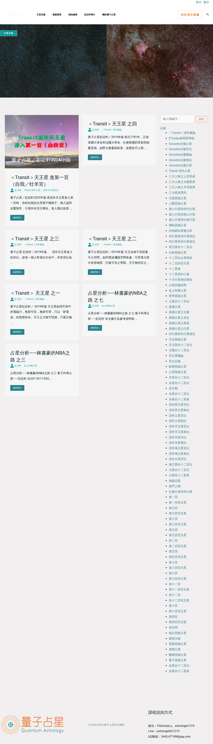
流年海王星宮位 (179, 448)
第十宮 (173, 605)
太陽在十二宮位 (179, 350)
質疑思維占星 (177, 644)
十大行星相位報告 (180, 279)
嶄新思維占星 (177, 366)
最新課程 (53, 14)
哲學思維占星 (177, 296)
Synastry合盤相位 (180, 160)
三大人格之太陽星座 (182, 182)
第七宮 (173, 508)
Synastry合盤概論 (180, 154)
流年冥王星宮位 (179, 404)
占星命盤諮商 (177, 285)
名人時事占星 (177, 290)
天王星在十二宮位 (180, 345)
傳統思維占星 (177, 225)
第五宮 (173, 551)
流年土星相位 (177, 421)
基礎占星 (175, 307)
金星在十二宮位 (179, 665)
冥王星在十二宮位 (180, 247)
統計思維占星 (177, 633)
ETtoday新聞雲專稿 (181, 138)
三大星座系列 (177, 192)
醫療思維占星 (177, 655)
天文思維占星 (177, 339)
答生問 (173, 627)
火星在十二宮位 (179, 470)
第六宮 (173, 573)
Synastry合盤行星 (180, 165)
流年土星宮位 (177, 415)
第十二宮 (175, 595)
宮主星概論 (176, 355)
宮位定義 (175, 361)
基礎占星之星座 (179, 323)
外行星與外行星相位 (182, 334)
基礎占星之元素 (179, 312)
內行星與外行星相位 (182, 241)
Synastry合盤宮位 (180, 149)
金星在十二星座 (179, 671)
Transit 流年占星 (179, 171)
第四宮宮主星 (177, 622)
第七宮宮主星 (177, 513)
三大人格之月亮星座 (182, 187)
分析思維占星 (177, 252)
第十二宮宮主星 (179, 600)
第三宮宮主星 (177, 524)
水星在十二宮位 (179, 394)
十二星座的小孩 (179, 274)
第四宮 (173, 616)
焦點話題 (175, 480)
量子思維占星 (177, 660)
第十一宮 (175, 584)
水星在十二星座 (179, 399)
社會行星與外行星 (180, 491)
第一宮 (173, 497)
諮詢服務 (66, 14)
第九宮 (173, 530)
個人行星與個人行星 (182, 214)
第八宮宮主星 (177, 567)
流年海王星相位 (179, 453)
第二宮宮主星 (177, 546)
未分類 (173, 388)
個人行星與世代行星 (182, 209)
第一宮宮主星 (177, 502)
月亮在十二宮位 (179, 377)
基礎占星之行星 (179, 328)
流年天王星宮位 (179, 426)
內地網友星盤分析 (180, 230)
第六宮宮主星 (177, 578)
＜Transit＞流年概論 (182, 133)
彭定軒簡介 (80, 14)
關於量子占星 (96, 14)
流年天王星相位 (179, 432)
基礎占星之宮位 (179, 317)
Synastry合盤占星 (180, 144)
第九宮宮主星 (177, 535)
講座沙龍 (175, 638)
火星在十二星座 (179, 475)
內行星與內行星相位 (182, 236)
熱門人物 (175, 486)
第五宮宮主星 (177, 557)
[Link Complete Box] (42, 170)
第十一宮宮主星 (179, 589)
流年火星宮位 (177, 459)
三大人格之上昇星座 (182, 176)
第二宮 (173, 540)
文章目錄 (39, 14)
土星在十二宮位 (179, 301)
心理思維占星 (177, 372)
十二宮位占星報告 (180, 258)
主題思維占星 (177, 198)
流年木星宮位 (177, 437)
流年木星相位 (177, 442)
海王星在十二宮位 (180, 464)
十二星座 (175, 269)
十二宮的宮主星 (179, 263)
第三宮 (173, 519)
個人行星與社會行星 (182, 219)
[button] (190, 14)
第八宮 (173, 562)
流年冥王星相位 (179, 410)
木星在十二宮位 (179, 383)
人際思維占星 (177, 203)
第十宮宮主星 (177, 611)
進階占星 (175, 649)
